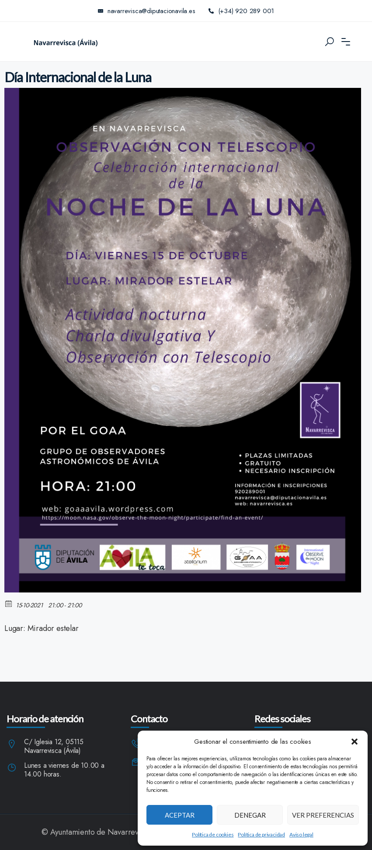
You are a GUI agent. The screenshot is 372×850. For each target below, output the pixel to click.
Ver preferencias (323, 815)
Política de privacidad (261, 834)
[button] (354, 741)
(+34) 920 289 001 (242, 11)
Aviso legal (301, 834)
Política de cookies (212, 834)
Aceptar (180, 815)
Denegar (250, 815)
